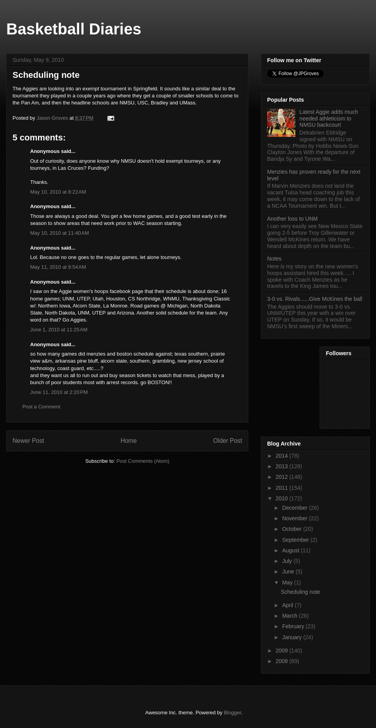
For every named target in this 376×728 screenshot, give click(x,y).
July (287, 561)
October (292, 529)
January (292, 637)
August (291, 550)
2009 (282, 650)
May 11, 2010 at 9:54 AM (58, 267)
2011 (282, 488)
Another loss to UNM (292, 219)
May (288, 582)
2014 (282, 456)
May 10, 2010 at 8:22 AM (58, 192)
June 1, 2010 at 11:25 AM (58, 330)
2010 (282, 498)
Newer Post (28, 440)
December (295, 508)
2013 (282, 466)
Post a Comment (41, 407)
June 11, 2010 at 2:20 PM (59, 392)
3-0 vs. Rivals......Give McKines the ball (314, 299)
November (295, 518)
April (288, 605)
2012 (282, 477)
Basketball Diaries (73, 29)
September (296, 540)
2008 (282, 661)
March (290, 616)
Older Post (227, 440)
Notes (274, 258)
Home (129, 440)
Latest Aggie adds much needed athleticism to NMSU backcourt (329, 118)
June (288, 571)
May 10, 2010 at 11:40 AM (59, 233)
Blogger (232, 712)
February (294, 626)
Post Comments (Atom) (142, 461)
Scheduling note (300, 592)
